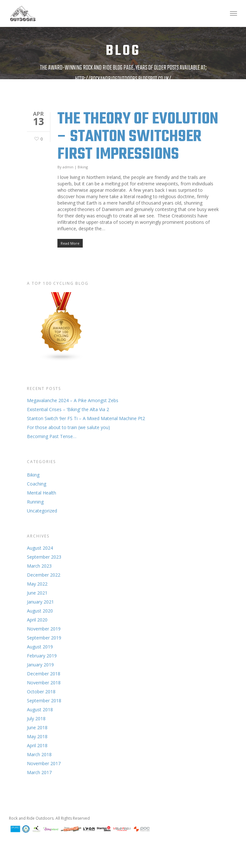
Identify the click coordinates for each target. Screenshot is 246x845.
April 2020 (37, 620)
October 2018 (41, 692)
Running (35, 502)
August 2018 (40, 709)
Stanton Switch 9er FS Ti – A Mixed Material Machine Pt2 (86, 418)
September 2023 (44, 557)
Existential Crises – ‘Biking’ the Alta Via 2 (68, 409)
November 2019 (44, 629)
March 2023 (39, 566)
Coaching (36, 484)
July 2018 (36, 718)
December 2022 (43, 575)
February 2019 (42, 656)
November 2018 (44, 683)
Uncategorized (42, 511)
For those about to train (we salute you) (68, 427)
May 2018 (37, 736)
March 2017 (39, 772)
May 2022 (37, 584)
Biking (83, 167)
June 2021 (37, 593)
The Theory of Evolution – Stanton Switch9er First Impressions (137, 136)
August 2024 (40, 548)
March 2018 (39, 754)
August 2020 (40, 611)
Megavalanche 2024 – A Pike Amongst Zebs (72, 400)
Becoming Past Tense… (51, 436)
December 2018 (43, 674)
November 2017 (44, 763)
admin (68, 167)
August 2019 (40, 647)
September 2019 (44, 638)
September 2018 (44, 700)
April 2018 (37, 745)
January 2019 (40, 665)
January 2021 (40, 602)
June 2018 (37, 727)
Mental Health (41, 493)
